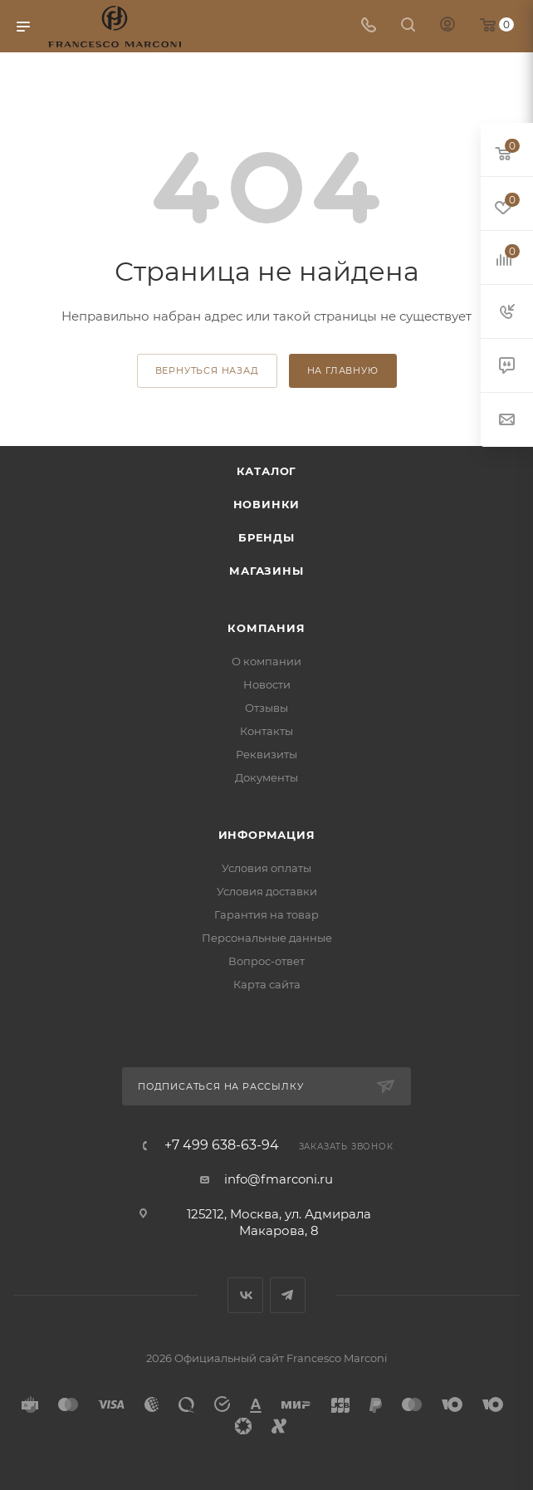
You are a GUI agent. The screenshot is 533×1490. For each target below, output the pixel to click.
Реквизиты (266, 754)
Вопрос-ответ (266, 961)
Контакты (266, 731)
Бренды (266, 537)
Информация (266, 834)
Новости (267, 684)
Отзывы (266, 707)
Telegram (288, 1295)
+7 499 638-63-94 (221, 1145)
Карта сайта (267, 984)
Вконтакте (245, 1295)
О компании (266, 661)
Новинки (267, 504)
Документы (266, 777)
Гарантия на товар (266, 914)
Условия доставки (267, 891)
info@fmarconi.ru (278, 1179)
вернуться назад (207, 370)
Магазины (266, 570)
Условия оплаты (266, 868)
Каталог (267, 471)
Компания (266, 628)
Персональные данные (267, 937)
